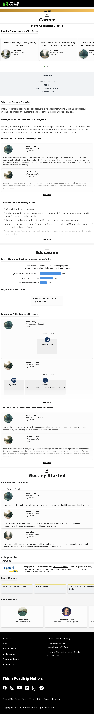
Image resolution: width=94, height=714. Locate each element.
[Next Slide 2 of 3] (53, 66)
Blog (5, 643)
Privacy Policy (21, 699)
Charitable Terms (11, 659)
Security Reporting (53, 699)
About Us (7, 638)
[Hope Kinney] (14, 149)
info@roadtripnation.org (59, 638)
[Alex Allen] (14, 535)
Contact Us (8, 699)
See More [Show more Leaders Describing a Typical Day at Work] (47, 195)
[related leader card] (22, 616)
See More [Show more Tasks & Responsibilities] (47, 239)
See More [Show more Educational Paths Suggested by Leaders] (47, 402)
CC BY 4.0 (78, 569)
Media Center (9, 654)
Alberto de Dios (32, 172)
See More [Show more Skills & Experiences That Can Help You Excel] (47, 463)
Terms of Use (35, 699)
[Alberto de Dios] (14, 175)
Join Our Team (9, 648)
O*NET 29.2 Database (60, 567)
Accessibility (8, 664)
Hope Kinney (31, 146)
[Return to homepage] (11, 4)
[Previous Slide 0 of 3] (40, 66)
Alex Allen (30, 532)
